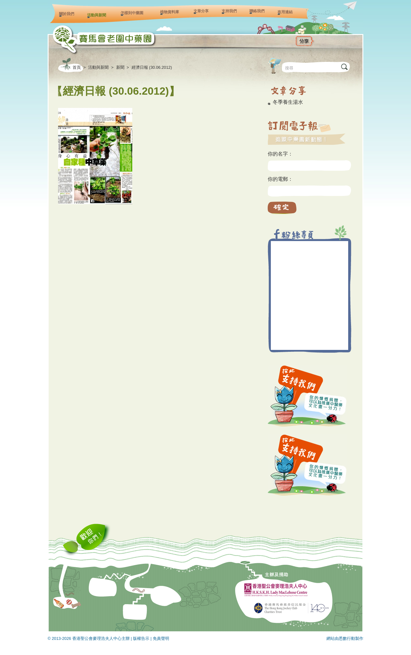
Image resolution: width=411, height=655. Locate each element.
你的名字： (280, 153)
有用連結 (285, 12)
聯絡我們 (257, 11)
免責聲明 (161, 638)
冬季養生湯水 (288, 102)
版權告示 (141, 638)
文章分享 (201, 11)
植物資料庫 (169, 12)
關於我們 (66, 14)
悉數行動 (347, 638)
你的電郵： (280, 179)
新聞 (120, 67)
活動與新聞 (96, 15)
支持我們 (229, 11)
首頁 (77, 67)
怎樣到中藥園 (132, 13)
